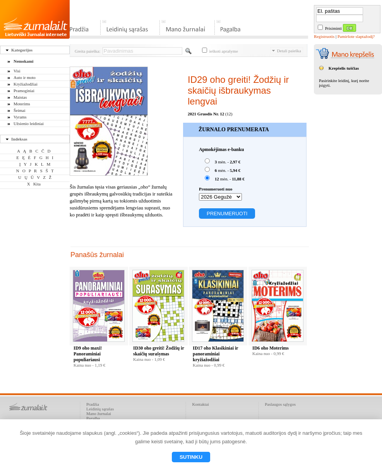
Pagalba (93, 418)
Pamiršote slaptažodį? (356, 36)
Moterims (22, 103)
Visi (17, 71)
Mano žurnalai (98, 413)
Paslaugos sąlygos (280, 404)
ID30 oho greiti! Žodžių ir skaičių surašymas (158, 351)
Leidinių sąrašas (100, 409)
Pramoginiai (24, 90)
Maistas (20, 97)
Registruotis (324, 36)
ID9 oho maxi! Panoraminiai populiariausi (88, 353)
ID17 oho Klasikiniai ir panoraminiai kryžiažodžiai (215, 353)
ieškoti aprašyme (220, 51)
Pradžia (92, 404)
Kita (37, 184)
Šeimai (20, 110)
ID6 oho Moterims (270, 348)
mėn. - (222, 161)
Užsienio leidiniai (29, 123)
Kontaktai (200, 404)
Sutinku (191, 457)
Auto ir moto (25, 77)
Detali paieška (286, 50)
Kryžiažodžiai (26, 84)
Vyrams (20, 117)
